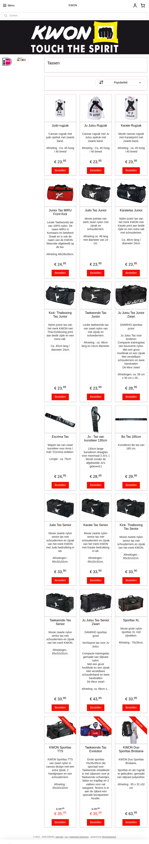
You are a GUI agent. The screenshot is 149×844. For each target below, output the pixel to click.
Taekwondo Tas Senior (60, 621)
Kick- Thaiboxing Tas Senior (131, 526)
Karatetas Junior (131, 210)
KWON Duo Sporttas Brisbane (131, 749)
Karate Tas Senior (95, 525)
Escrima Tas (60, 436)
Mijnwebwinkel (109, 837)
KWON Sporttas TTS (60, 749)
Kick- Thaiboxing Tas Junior (60, 314)
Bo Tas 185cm (131, 436)
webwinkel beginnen (79, 837)
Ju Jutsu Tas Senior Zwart (95, 621)
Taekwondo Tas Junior (96, 314)
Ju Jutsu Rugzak (95, 125)
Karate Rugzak (131, 125)
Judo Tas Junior (96, 210)
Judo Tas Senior (60, 525)
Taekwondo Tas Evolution (96, 749)
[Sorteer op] (120, 82)
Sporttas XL (131, 620)
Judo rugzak (60, 125)
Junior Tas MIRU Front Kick (60, 211)
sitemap (59, 837)
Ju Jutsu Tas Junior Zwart (131, 314)
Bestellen (60, 170)
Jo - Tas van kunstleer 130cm (95, 438)
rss (66, 837)
